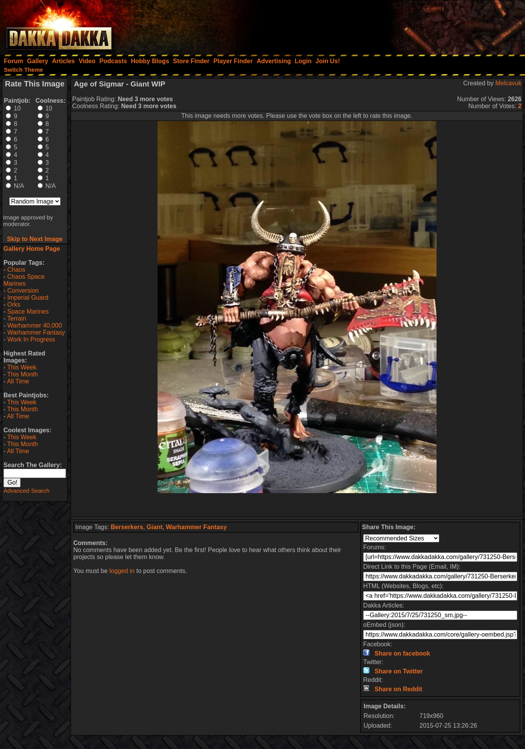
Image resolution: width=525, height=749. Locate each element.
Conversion (23, 290)
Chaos (16, 269)
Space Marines (28, 311)
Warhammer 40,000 (34, 325)
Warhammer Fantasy (36, 332)
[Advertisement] (420, 25)
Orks (14, 304)
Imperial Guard (28, 297)
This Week (21, 367)
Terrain (16, 318)
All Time (18, 381)
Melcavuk (508, 83)
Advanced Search (26, 490)
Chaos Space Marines (24, 280)
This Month (22, 374)
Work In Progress (31, 339)
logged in (122, 571)
